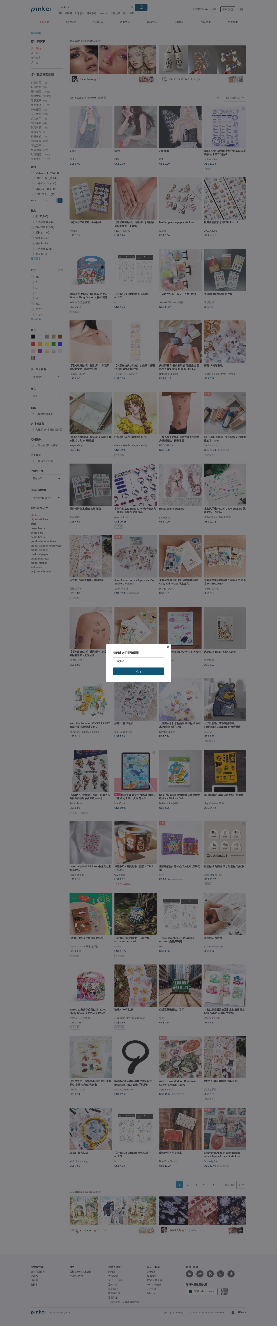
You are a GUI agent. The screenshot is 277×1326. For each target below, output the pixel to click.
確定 (138, 671)
